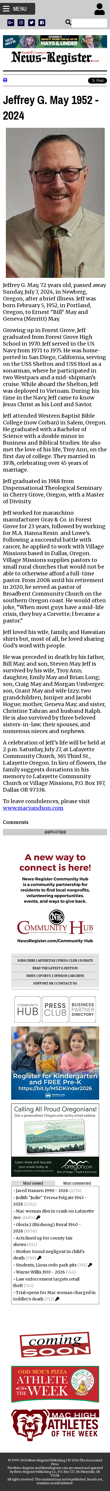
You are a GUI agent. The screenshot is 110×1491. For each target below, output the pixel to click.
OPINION (60, 976)
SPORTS (44, 976)
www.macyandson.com (33, 808)
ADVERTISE (46, 961)
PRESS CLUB (67, 961)
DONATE (86, 961)
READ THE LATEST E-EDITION (55, 968)
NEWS (30, 976)
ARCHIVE (77, 976)
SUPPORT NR (43, 983)
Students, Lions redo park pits (46, 1265)
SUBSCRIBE (26, 961)
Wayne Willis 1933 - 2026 (40, 1272)
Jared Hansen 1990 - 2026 (42, 1190)
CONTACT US (66, 983)
